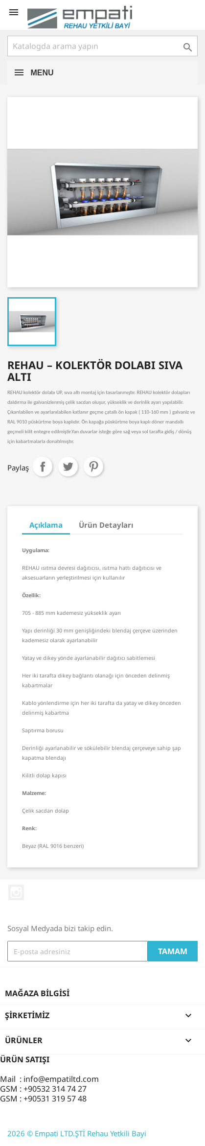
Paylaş (42, 466)
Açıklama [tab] (46, 525)
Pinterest (93, 466)
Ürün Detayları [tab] (106, 525)
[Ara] (102, 46)
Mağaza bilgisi (37, 993)
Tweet (68, 466)
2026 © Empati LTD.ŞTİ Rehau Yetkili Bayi (76, 1133)
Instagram (16, 892)
